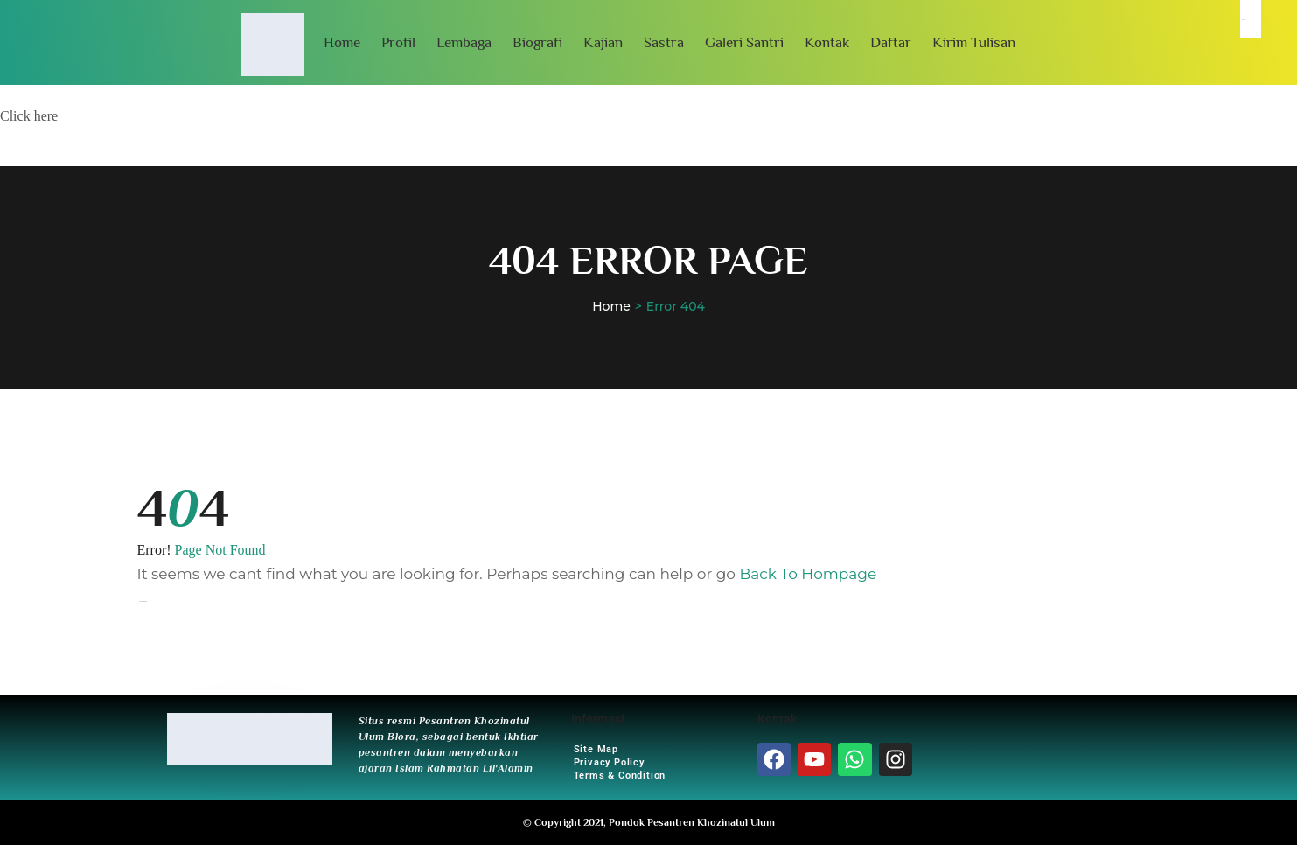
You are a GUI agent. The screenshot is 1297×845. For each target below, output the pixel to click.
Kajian (603, 42)
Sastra (664, 42)
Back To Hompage (807, 574)
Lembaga (464, 42)
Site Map (596, 749)
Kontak (827, 42)
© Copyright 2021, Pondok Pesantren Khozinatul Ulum (649, 822)
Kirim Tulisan (973, 42)
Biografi (537, 42)
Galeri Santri (744, 42)
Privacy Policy (609, 762)
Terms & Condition (620, 775)
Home (342, 42)
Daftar (890, 42)
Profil (398, 42)
